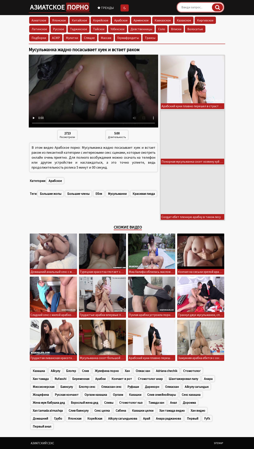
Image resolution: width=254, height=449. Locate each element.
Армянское (141, 20)
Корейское (100, 20)
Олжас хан (143, 371)
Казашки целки (142, 410)
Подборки (39, 38)
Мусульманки (117, 194)
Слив (85, 371)
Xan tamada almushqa (48, 410)
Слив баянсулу (79, 410)
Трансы (150, 38)
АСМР (56, 38)
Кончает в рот (122, 379)
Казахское (184, 20)
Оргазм (118, 395)
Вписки (176, 29)
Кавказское (163, 20)
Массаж (106, 38)
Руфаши (133, 387)
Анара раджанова (168, 418)
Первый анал (42, 426)
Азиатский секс (42, 443)
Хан (127, 371)
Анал (173, 403)
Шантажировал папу (183, 379)
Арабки (100, 379)
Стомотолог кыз (130, 403)
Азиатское (59, 7)
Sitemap (218, 443)
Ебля (98, 194)
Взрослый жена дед (84, 403)
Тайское (99, 29)
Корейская (94, 418)
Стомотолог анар (150, 379)
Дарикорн (152, 387)
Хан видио (198, 410)
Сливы (108, 403)
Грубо (58, 418)
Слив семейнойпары (161, 395)
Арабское (121, 20)
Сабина (121, 410)
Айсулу (55, 371)
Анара (208, 379)
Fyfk (207, 418)
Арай (146, 418)
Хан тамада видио (172, 410)
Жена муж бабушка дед (49, 403)
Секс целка (102, 410)
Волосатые (195, 29)
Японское (59, 20)
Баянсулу (66, 387)
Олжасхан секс (111, 387)
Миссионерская (43, 387)
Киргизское (205, 20)
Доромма (189, 403)
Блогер (71, 371)
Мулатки (72, 38)
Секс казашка (191, 395)
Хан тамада (41, 379)
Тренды (105, 8)
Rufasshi (60, 379)
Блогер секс (87, 387)
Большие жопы (50, 194)
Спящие (89, 38)
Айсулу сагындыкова (122, 418)
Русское (58, 29)
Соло (161, 29)
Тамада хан (156, 403)
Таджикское (78, 29)
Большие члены (78, 194)
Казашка (39, 371)
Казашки (135, 395)
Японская (74, 418)
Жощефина (41, 395)
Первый (192, 418)
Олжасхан (172, 387)
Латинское (39, 29)
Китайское (79, 20)
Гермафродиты (128, 38)
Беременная (80, 379)
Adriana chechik (166, 371)
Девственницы (141, 29)
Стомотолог (192, 371)
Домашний (40, 418)
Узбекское (118, 29)
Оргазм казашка (96, 395)
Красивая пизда (144, 194)
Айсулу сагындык (197, 387)
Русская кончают (67, 395)
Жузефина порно (107, 371)
